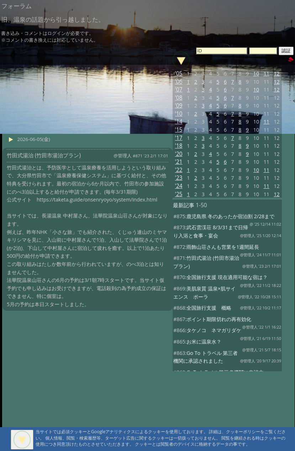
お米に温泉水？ (203, 341)
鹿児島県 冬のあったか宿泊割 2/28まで (230, 216)
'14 (179, 121)
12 (276, 73)
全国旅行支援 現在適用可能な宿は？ (227, 277)
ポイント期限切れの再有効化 (218, 319)
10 (256, 73)
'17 (179, 138)
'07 (179, 89)
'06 (179, 81)
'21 (179, 162)
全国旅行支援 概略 (208, 307)
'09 (179, 105)
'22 (179, 170)
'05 (179, 73)
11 (266, 73)
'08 (179, 97)
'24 (179, 186)
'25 (179, 194)
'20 (179, 154)
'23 (179, 178)
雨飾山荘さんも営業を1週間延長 (222, 246)
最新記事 (183, 205)
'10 (179, 113)
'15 (179, 129)
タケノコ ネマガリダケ (213, 330)
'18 (179, 146)
